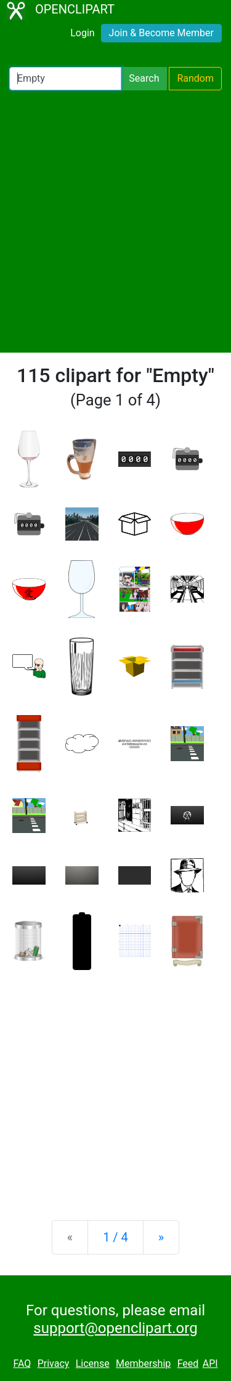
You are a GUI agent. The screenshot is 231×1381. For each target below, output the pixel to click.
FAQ (22, 1363)
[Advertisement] (115, 221)
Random (195, 78)
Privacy (54, 1363)
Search (144, 78)
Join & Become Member (161, 33)
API (210, 1363)
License (93, 1363)
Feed (188, 1363)
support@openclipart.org (115, 1328)
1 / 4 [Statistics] (115, 1237)
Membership (143, 1363)
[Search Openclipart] (65, 78)
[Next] (161, 1237)
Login (82, 33)
